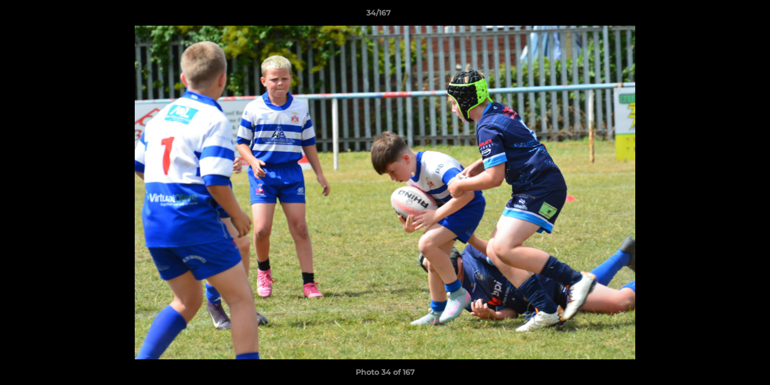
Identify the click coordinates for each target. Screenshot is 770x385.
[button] (725, 15)
